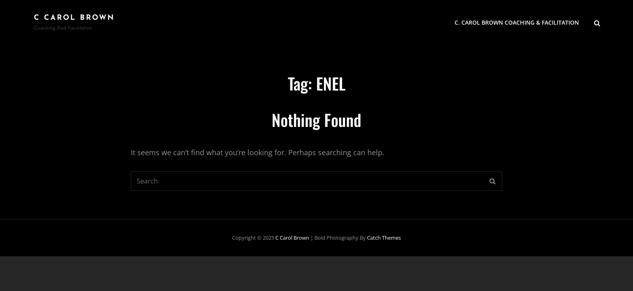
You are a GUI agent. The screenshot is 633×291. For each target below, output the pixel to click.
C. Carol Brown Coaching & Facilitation (517, 22)
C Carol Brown (74, 18)
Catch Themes (384, 237)
